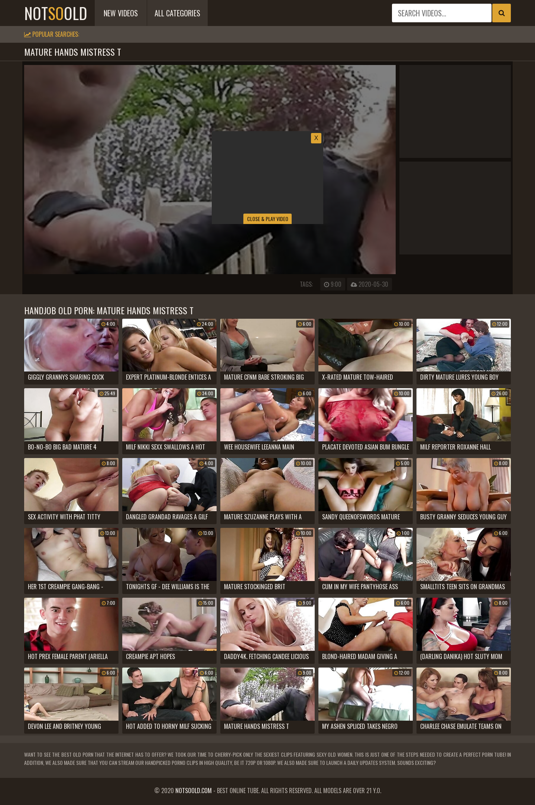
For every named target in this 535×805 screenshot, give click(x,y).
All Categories (177, 13)
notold (55, 13)
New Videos (121, 13)
